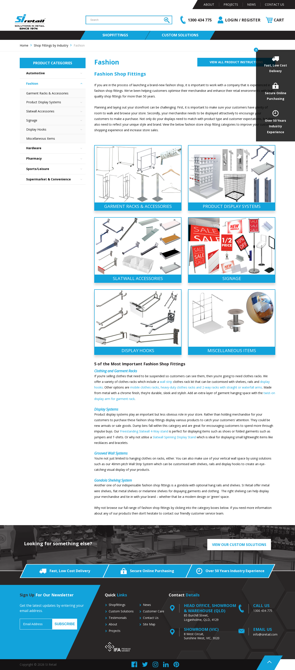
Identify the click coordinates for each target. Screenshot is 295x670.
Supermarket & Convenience (56, 179)
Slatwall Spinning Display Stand (174, 437)
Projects (231, 4)
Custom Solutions (121, 611)
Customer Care (153, 611)
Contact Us (274, 4)
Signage (56, 120)
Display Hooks (56, 129)
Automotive (56, 73)
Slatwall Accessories (56, 111)
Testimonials (118, 618)
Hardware (56, 148)
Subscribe (65, 624)
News (251, 4)
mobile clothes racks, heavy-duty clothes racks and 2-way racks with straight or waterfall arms (196, 387)
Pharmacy (56, 159)
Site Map (149, 624)
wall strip (166, 382)
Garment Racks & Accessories (47, 93)
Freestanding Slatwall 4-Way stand (144, 431)
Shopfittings (117, 605)
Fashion (56, 84)
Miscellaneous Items (40, 138)
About (209, 4)
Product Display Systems (56, 102)
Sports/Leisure (56, 169)
